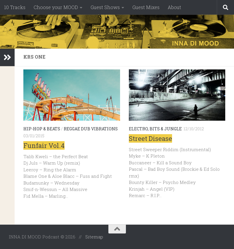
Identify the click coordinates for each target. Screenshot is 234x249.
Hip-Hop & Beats (41, 129)
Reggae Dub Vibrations (91, 129)
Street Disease (150, 138)
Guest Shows (105, 7)
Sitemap (94, 237)
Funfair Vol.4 (44, 145)
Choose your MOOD (56, 7)
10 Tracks (14, 7)
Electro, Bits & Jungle (155, 129)
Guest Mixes (146, 7)
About (174, 7)
